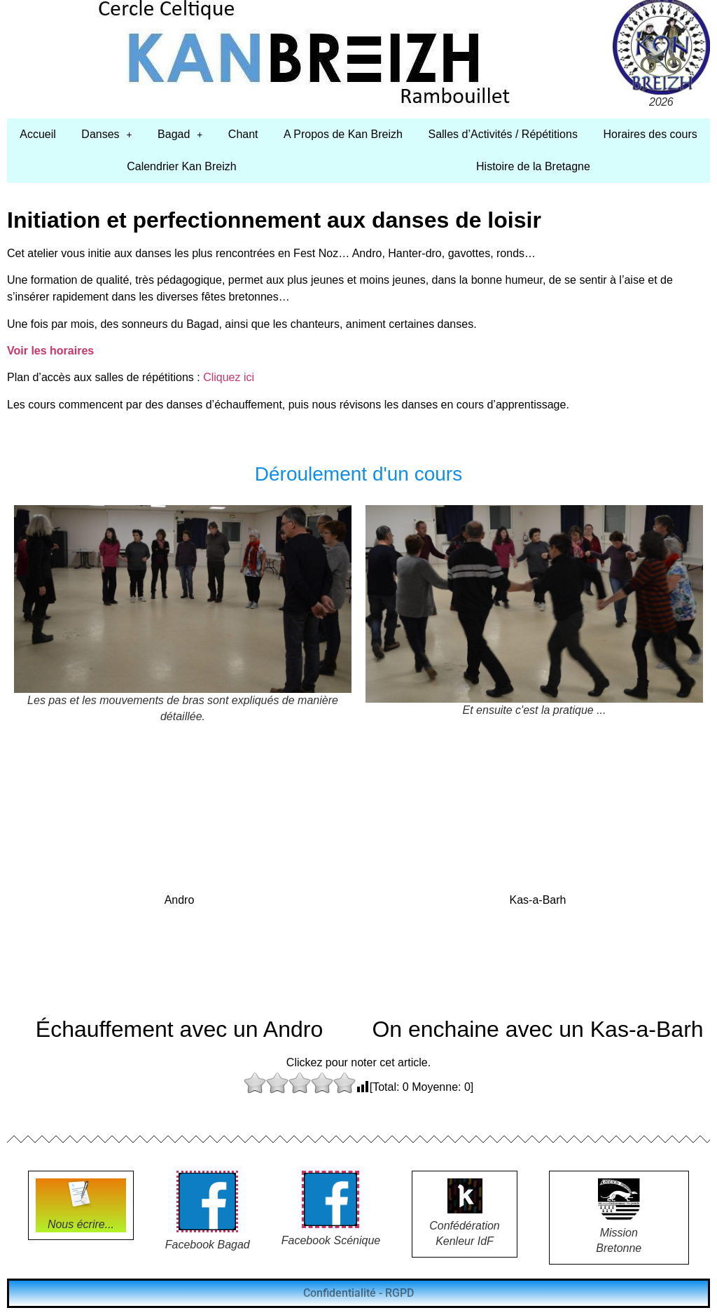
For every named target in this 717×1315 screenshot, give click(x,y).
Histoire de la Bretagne (533, 166)
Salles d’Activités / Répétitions (502, 134)
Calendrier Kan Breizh (182, 166)
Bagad (180, 134)
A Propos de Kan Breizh (343, 134)
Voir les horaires (50, 351)
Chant (243, 134)
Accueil (38, 134)
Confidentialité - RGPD (358, 1293)
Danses (106, 134)
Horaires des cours (650, 134)
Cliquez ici (228, 377)
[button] (107, 134)
